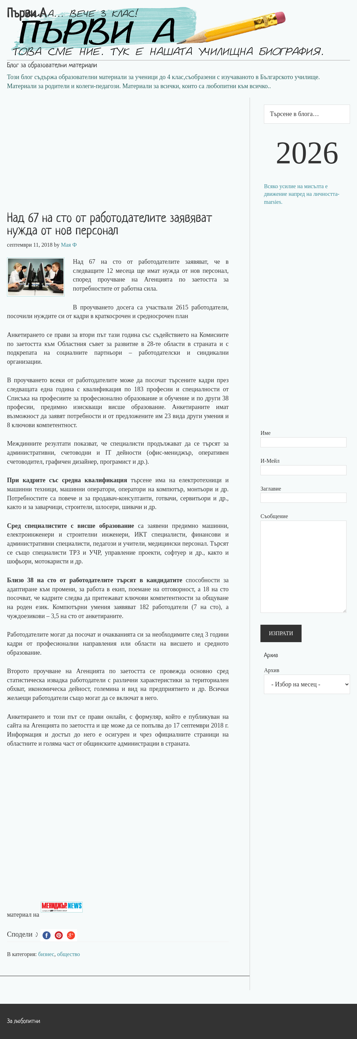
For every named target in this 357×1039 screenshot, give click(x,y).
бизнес (46, 954)
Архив (271, 670)
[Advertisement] (125, 146)
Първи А (26, 14)
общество (68, 954)
